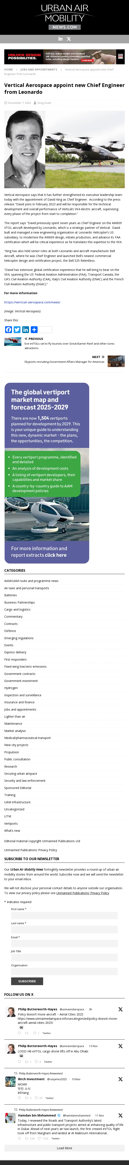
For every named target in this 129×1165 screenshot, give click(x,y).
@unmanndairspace (72, 1009)
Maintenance (13, 723)
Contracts (11, 624)
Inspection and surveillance (22, 695)
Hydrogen (11, 688)
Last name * (18, 923)
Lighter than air (14, 716)
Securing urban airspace (20, 773)
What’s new (12, 831)
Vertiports (11, 823)
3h (90, 1009)
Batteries (10, 595)
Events (8, 645)
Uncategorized (14, 809)
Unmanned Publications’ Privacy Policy (30, 850)
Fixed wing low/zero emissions (25, 666)
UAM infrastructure (17, 802)
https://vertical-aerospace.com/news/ (32, 302)
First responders (15, 659)
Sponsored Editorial (17, 788)
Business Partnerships (19, 602)
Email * (15, 937)
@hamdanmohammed (76, 1115)
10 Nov (76, 1079)
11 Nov (99, 1115)
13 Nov (93, 1046)
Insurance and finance (19, 702)
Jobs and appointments (20, 709)
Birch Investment (31, 1079)
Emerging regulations (19, 638)
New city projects (16, 745)
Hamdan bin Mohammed (37, 1115)
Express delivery (15, 652)
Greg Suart (44, 103)
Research (10, 766)
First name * (18, 909)
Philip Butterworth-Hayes (37, 1009)
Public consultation (17, 759)
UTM (7, 816)
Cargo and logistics (17, 609)
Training (9, 795)
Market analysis (15, 731)
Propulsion (11, 752)
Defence (10, 631)
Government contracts (19, 674)
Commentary (13, 616)
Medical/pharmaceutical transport (27, 738)
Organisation (19, 965)
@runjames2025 (57, 1079)
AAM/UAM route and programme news (31, 581)
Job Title (16, 951)
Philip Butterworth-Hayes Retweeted (41, 1073)
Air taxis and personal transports (26, 588)
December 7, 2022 (19, 103)
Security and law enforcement (24, 781)
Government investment (21, 681)
